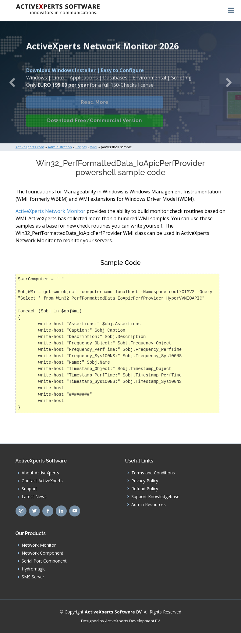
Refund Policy (144, 489)
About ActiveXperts (40, 473)
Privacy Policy (144, 481)
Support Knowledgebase (155, 497)
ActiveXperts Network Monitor (50, 211)
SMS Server (33, 577)
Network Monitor (39, 545)
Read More (94, 107)
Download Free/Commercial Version (94, 125)
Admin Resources (148, 504)
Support (29, 489)
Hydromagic (33, 569)
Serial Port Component (44, 561)
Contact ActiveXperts (42, 481)
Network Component (42, 553)
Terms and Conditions (153, 473)
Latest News (34, 497)
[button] (12, 82)
